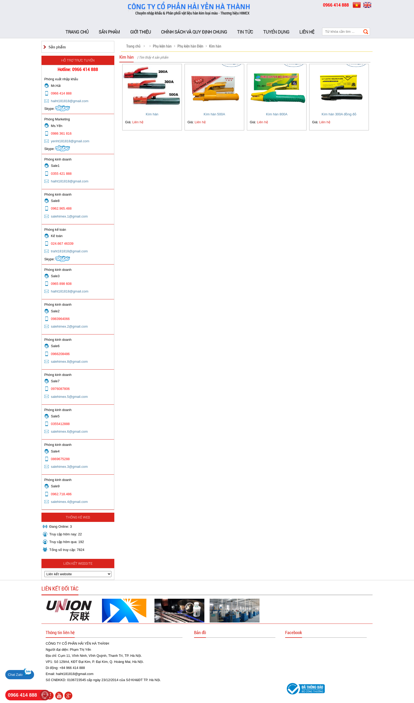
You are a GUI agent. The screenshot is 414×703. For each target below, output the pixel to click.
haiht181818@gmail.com (69, 101)
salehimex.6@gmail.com (69, 431)
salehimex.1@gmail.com (69, 216)
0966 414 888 (22, 695)
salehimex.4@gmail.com (69, 502)
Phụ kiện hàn (162, 46)
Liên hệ (306, 32)
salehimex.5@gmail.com (69, 397)
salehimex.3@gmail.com (69, 467)
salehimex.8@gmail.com (69, 362)
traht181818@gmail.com (69, 251)
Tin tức (245, 32)
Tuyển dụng (276, 32)
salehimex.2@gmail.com (69, 326)
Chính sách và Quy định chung (194, 32)
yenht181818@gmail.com (70, 141)
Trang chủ (77, 32)
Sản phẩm (109, 32)
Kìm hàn (215, 46)
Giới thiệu (140, 32)
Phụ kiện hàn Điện (190, 46)
